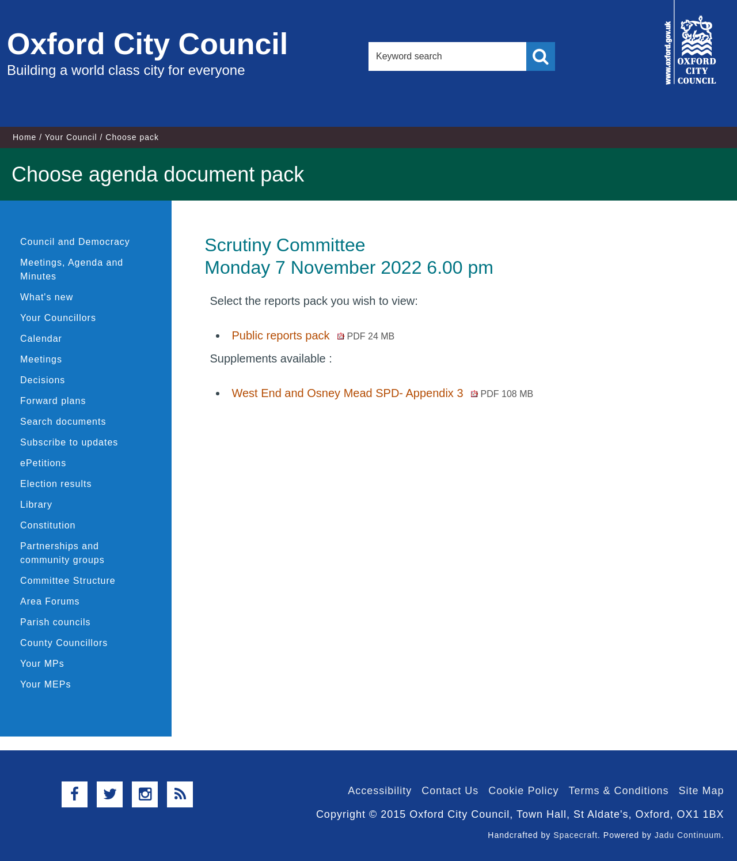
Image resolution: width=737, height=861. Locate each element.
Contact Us (449, 790)
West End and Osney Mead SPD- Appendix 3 (382, 393)
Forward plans (53, 401)
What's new (46, 297)
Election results (56, 484)
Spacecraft (575, 835)
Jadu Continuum (688, 835)
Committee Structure (68, 581)
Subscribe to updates (69, 442)
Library (36, 504)
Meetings (41, 359)
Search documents (63, 421)
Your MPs (42, 664)
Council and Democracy (75, 242)
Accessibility (380, 790)
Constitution (48, 525)
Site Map (701, 790)
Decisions (42, 380)
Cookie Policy (523, 790)
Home (24, 137)
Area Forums (49, 601)
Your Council (71, 137)
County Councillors (64, 643)
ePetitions (43, 463)
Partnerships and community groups (62, 553)
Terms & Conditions (618, 790)
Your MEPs (45, 684)
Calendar (41, 338)
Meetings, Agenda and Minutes (71, 269)
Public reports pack (312, 335)
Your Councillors (58, 318)
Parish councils (55, 622)
